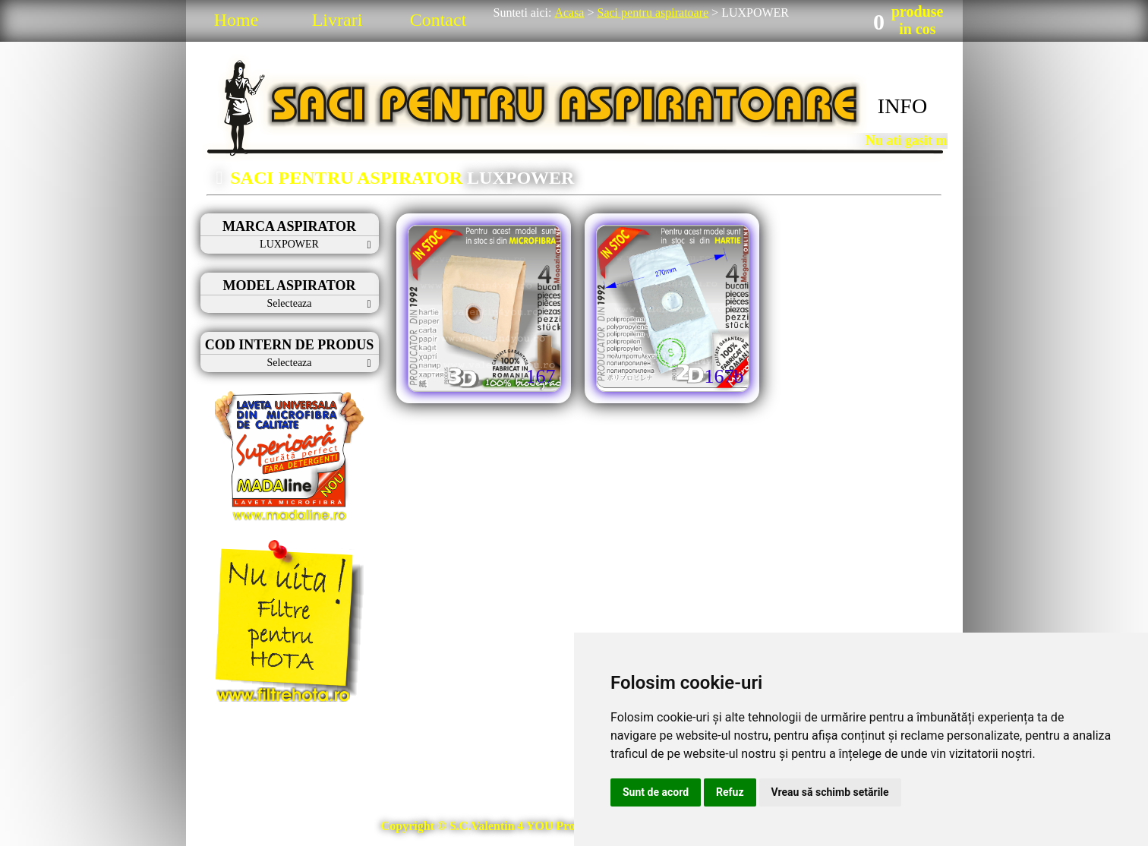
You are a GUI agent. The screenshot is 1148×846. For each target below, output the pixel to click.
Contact (438, 20)
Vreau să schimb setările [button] (830, 792)
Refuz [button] (730, 792)
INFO (902, 106)
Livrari (337, 20)
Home (236, 20)
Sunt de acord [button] (656, 792)
